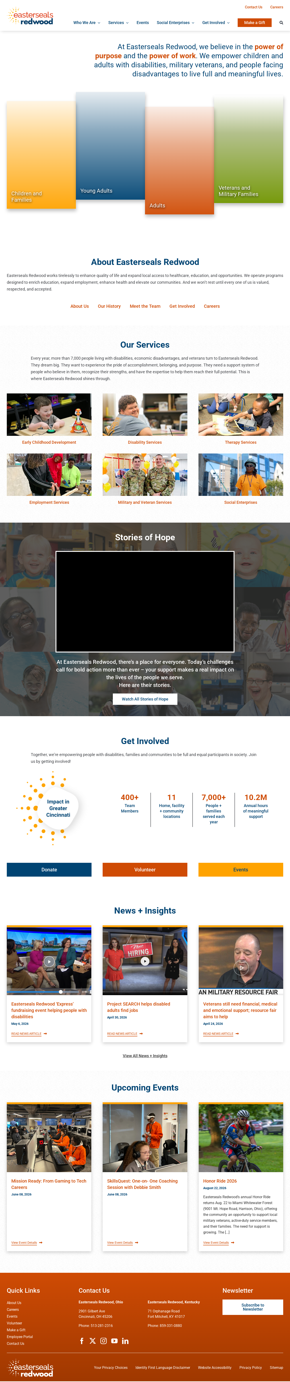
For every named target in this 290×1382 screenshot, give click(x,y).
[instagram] (103, 1341)
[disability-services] (145, 395)
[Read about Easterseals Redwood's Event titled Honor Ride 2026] (241, 1139)
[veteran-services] (145, 455)
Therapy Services (240, 442)
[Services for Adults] (179, 160)
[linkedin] (125, 1341)
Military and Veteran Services (145, 502)
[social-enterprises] (240, 455)
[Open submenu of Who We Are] (98, 23)
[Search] (281, 23)
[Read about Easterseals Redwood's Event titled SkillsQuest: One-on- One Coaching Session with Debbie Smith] (145, 1139)
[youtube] (114, 1341)
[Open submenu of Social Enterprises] (192, 23)
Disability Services (145, 442)
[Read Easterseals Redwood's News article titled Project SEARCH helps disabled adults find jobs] (145, 962)
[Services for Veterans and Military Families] (248, 149)
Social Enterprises (240, 502)
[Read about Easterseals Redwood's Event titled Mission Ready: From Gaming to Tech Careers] (49, 1139)
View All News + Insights (145, 1056)
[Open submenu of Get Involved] (227, 23)
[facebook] (82, 1341)
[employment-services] (49, 455)
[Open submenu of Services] (126, 23)
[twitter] (92, 1341)
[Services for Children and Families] (41, 155)
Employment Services (49, 502)
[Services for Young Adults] (110, 146)
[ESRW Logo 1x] (30, 8)
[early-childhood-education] (49, 395)
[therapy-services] (240, 395)
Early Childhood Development (49, 442)
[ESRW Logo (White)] (30, 1361)
